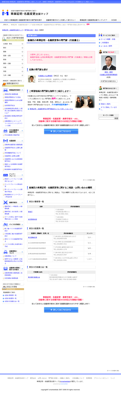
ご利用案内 (105, 43)
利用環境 (89, 378)
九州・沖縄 (13, 75)
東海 (13, 59)
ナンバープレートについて (13, 174)
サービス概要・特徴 (108, 39)
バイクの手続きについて (13, 224)
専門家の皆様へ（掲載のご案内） (59, 378)
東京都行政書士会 (34, 277)
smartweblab (65, 381)
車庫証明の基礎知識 (11, 94)
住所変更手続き (10, 105)
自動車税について (13, 251)
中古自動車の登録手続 (12, 135)
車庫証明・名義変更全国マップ (12, 30)
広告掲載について (78, 378)
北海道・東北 (13, 43)
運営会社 (33, 378)
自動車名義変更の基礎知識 (13, 144)
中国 (13, 67)
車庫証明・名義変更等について (61, 20)
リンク (112, 378)
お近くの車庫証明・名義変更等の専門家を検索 (13, 37)
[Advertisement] (61, 157)
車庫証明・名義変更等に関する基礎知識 (13, 83)
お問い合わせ (42, 378)
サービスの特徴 (93, 20)
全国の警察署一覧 (11, 295)
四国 (13, 71)
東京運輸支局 (32, 237)
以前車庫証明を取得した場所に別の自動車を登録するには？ (13, 111)
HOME (114, 20)
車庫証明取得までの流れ (13, 97)
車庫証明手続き (13, 90)
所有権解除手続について (13, 153)
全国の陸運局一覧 (11, 298)
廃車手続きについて (13, 202)
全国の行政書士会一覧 (12, 301)
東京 (36, 30)
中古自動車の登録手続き (13, 130)
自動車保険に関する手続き (13, 268)
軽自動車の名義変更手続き (13, 169)
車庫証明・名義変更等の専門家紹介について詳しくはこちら (51, 109)
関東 (13, 51)
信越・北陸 (13, 55)
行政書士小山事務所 (45, 76)
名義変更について (13, 140)
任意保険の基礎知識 (11, 278)
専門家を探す (29, 30)
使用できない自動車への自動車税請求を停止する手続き (13, 261)
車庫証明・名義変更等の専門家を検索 (23, 20)
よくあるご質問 (106, 46)
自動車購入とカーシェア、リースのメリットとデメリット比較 (13, 123)
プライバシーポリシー (101, 378)
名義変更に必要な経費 (12, 156)
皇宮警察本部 (32, 219)
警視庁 (30, 212)
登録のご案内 (105, 104)
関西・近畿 (13, 63)
